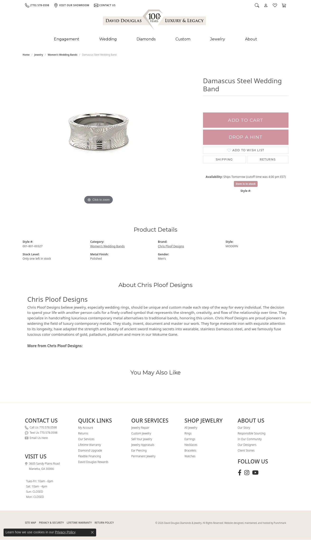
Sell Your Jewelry (141, 439)
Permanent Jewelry (143, 456)
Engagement (66, 39)
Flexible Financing (89, 456)
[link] (37, 5)
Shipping (224, 159)
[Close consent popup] (92, 532)
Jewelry (217, 39)
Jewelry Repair (140, 428)
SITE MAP (30, 522)
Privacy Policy (65, 532)
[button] (257, 5)
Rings (188, 433)
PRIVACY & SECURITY (51, 522)
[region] (98, 134)
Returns (268, 159)
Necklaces (190, 445)
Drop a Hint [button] (246, 137)
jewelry (38, 54)
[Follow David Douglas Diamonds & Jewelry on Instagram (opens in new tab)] (247, 473)
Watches (189, 456)
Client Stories (246, 450)
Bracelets (190, 450)
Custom (182, 39)
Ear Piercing (139, 450)
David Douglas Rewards (93, 462)
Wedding (108, 39)
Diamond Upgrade (90, 450)
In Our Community (250, 439)
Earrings (189, 439)
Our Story (244, 428)
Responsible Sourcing (251, 433)
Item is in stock (246, 183)
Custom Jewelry (141, 433)
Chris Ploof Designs (171, 246)
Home (26, 54)
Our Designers (247, 445)
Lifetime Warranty (89, 445)
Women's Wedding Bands (62, 54)
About (251, 39)
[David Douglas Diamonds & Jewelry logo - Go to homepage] (154, 21)
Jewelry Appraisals (142, 445)
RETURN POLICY (104, 522)
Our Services (86, 439)
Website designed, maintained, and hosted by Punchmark (255, 523)
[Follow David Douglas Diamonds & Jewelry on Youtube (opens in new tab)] (255, 473)
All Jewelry (190, 428)
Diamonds (146, 39)
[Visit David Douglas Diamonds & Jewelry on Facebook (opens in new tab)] (240, 473)
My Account (85, 428)
